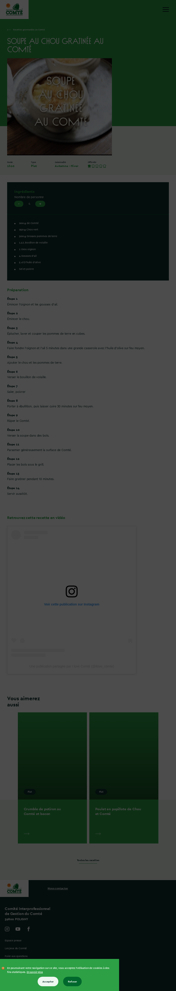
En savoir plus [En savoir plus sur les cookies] (35, 972)
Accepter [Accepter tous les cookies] (48, 981)
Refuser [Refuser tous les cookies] (72, 981)
